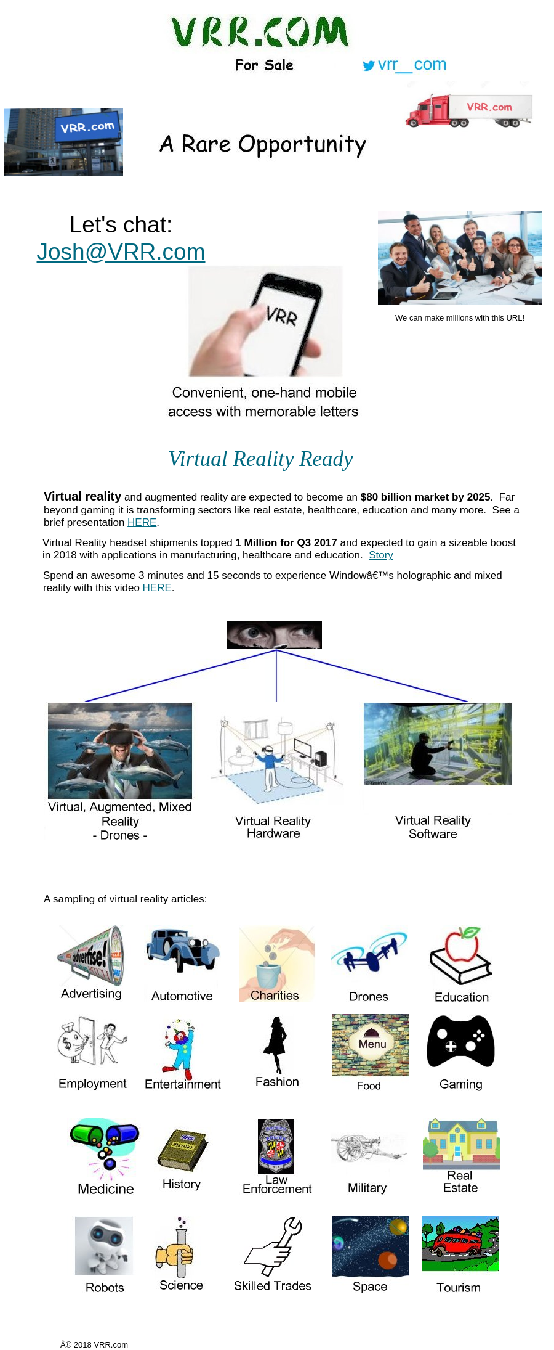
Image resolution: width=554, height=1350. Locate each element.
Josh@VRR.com (120, 251)
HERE (141, 522)
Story (381, 555)
